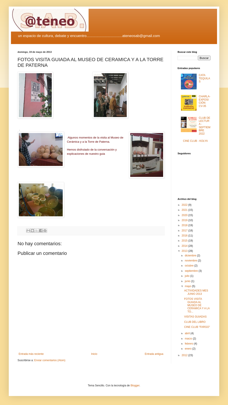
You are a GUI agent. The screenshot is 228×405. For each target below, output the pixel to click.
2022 (185, 204)
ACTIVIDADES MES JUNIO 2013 (196, 292)
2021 (185, 209)
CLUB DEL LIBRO (195, 321)
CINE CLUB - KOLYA (195, 140)
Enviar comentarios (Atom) (49, 360)
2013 (185, 250)
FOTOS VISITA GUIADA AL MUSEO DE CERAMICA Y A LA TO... (197, 305)
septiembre (192, 270)
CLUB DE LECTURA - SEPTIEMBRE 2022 (204, 125)
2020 (185, 215)
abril (188, 333)
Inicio (94, 353)
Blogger (134, 385)
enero (188, 348)
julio (187, 275)
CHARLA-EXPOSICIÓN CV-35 (204, 101)
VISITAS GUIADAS (195, 316)
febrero (189, 343)
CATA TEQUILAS (204, 78)
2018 (185, 225)
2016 (185, 235)
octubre (189, 265)
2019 (185, 220)
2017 (185, 230)
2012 (185, 355)
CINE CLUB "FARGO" (197, 327)
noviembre (191, 260)
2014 (185, 245)
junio (188, 281)
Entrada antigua (154, 353)
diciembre (191, 255)
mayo (188, 286)
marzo (189, 338)
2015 (185, 240)
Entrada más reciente (31, 353)
